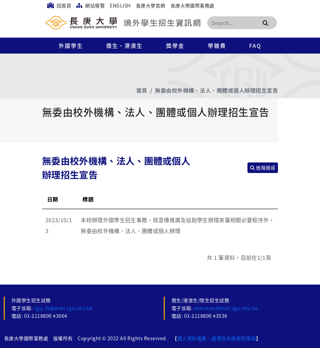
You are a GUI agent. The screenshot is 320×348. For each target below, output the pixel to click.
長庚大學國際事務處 (193, 5)
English (120, 5)
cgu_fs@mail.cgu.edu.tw (63, 308)
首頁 (141, 90)
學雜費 (217, 45)
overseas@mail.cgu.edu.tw (226, 308)
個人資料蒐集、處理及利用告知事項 (216, 338)
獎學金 (175, 45)
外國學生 (71, 45)
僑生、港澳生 (124, 45)
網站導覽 (90, 5)
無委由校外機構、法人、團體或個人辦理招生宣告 (216, 90)
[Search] (242, 22)
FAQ (255, 45)
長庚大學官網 (150, 5)
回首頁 (59, 5)
